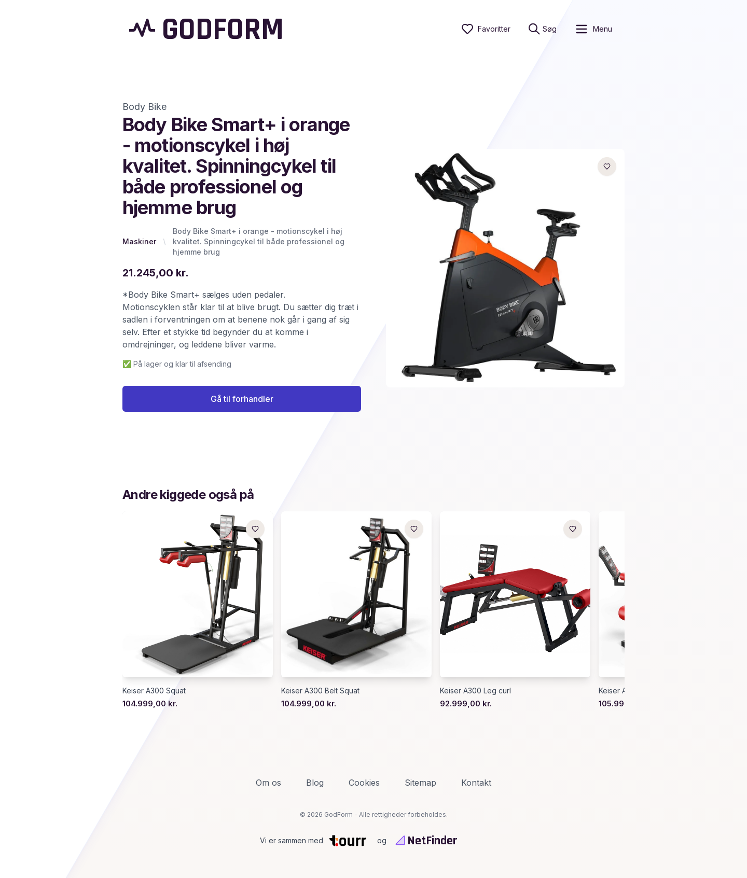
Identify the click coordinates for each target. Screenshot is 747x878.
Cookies (364, 782)
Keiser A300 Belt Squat (320, 690)
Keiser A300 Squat (154, 690)
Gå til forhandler (242, 399)
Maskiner (139, 241)
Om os (268, 782)
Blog (315, 782)
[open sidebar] (593, 29)
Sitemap (420, 782)
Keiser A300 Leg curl (475, 690)
